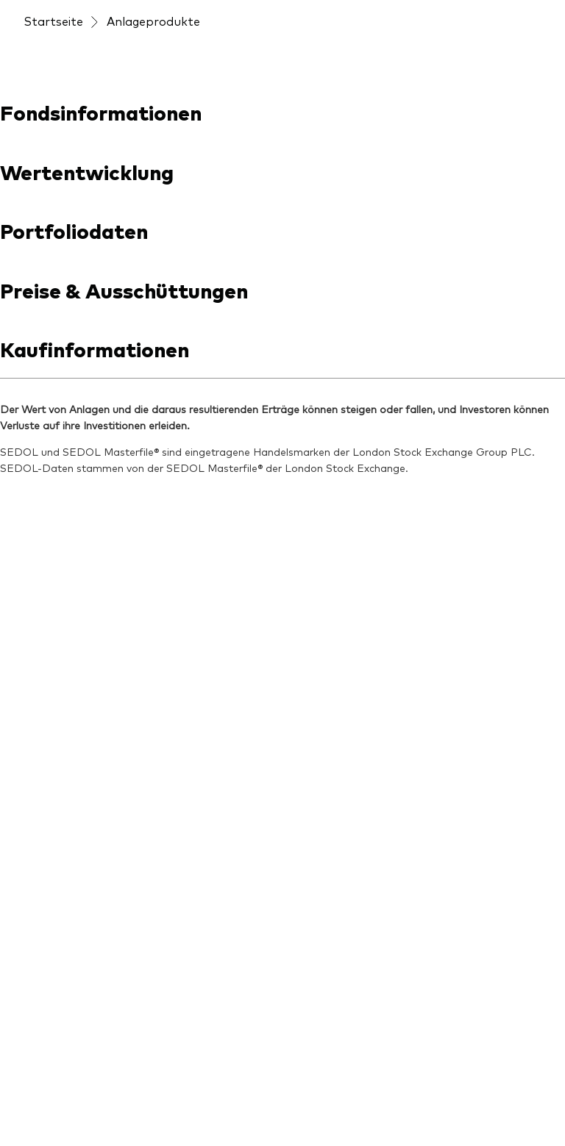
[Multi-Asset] (57, 847)
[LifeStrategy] (60, 931)
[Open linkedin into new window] (35, 497)
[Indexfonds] (56, 764)
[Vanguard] (76, 60)
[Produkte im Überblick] (79, 644)
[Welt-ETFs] (54, 875)
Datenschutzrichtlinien (464, 1093)
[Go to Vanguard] (63, 999)
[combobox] (282, 302)
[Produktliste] (59, 680)
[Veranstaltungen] (300, 96)
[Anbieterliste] (60, 608)
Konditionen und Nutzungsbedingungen (188, 1093)
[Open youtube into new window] (82, 497)
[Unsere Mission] (337, 592)
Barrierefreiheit (60, 1111)
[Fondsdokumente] (75, 708)
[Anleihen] (48, 820)
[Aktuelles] (185, 592)
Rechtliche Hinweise (348, 1093)
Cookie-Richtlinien (272, 1111)
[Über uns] (323, 564)
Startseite (53, 132)
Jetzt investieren (483, 13)
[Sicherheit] (323, 620)
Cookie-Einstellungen (162, 1111)
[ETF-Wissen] (193, 620)
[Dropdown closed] (64, 13)
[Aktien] (42, 792)
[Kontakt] (318, 648)
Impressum (51, 1093)
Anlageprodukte (153, 132)
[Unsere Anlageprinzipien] (215, 656)
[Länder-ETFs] (61, 903)
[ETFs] (38, 736)
